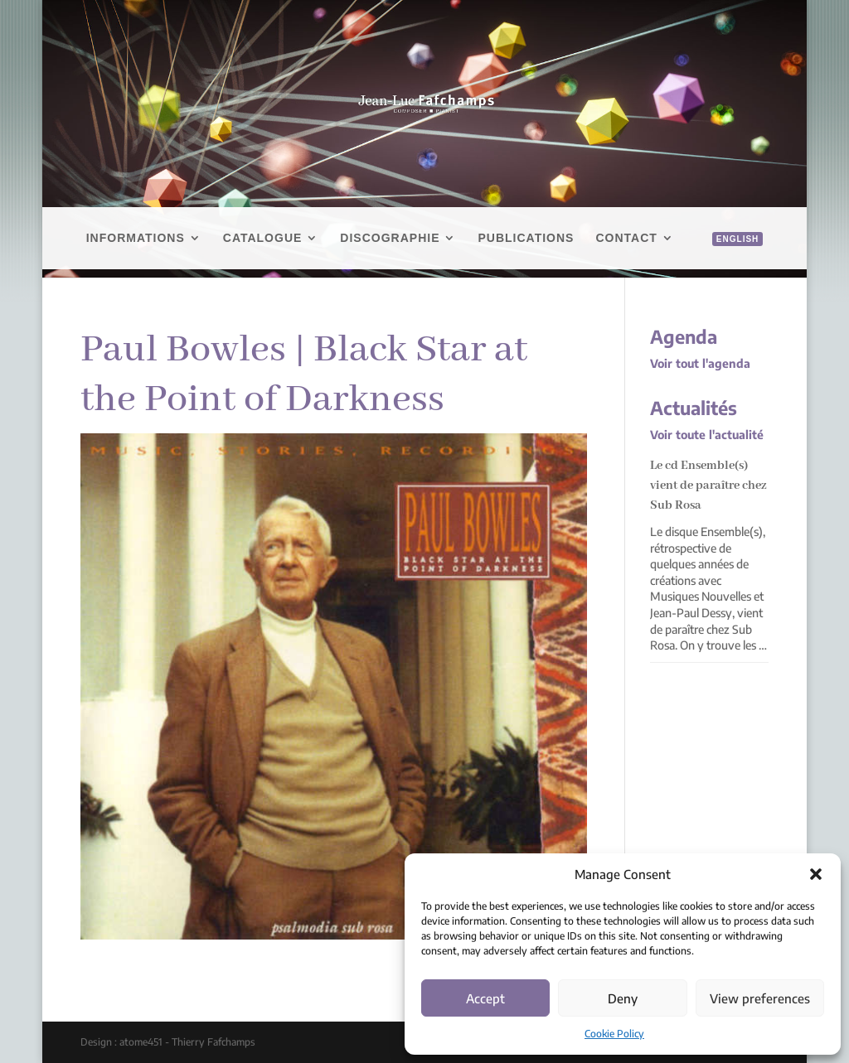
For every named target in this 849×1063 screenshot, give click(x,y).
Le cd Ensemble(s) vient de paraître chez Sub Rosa (708, 485)
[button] (816, 874)
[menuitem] (729, 257)
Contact (626, 238)
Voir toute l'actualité (707, 435)
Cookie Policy (614, 1033)
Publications (526, 238)
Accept (485, 998)
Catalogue (263, 238)
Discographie (389, 238)
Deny (623, 998)
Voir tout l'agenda (700, 363)
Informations (135, 238)
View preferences (760, 998)
